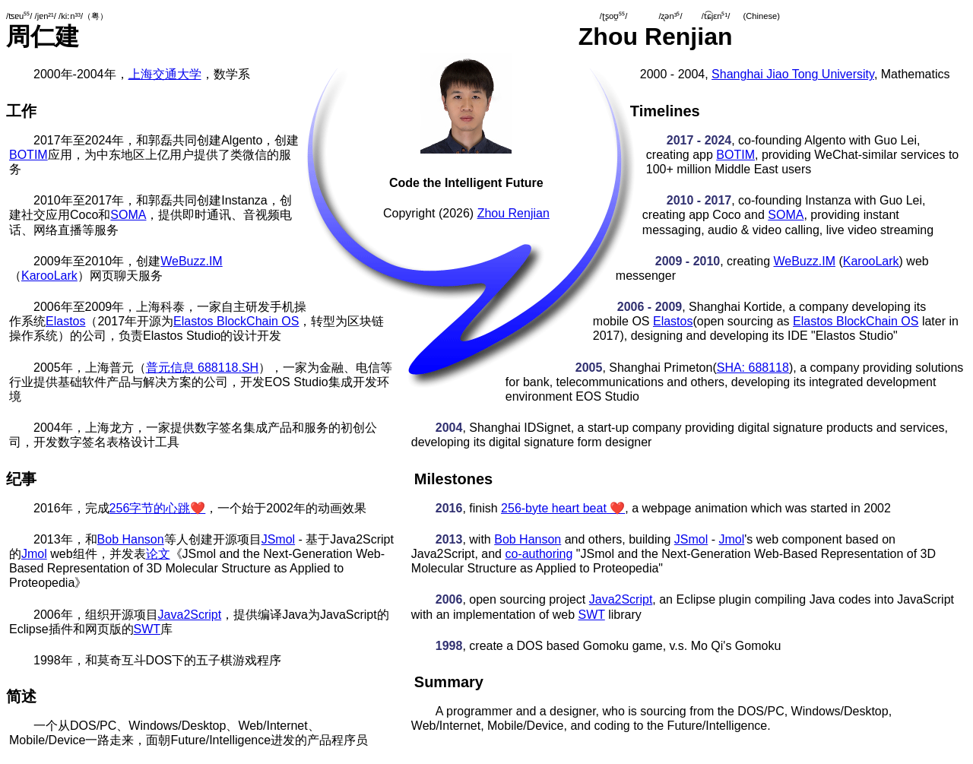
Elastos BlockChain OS (236, 321)
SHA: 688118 (753, 367)
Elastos (65, 321)
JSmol (278, 539)
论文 (158, 553)
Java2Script (190, 614)
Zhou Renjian (513, 213)
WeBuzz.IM (191, 261)
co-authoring (538, 553)
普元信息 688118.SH (202, 367)
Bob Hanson (130, 539)
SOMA (128, 214)
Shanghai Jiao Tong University (793, 74)
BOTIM (28, 154)
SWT (147, 629)
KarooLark (49, 275)
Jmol (34, 553)
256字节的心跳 (157, 508)
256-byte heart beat (563, 508)
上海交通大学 (164, 74)
